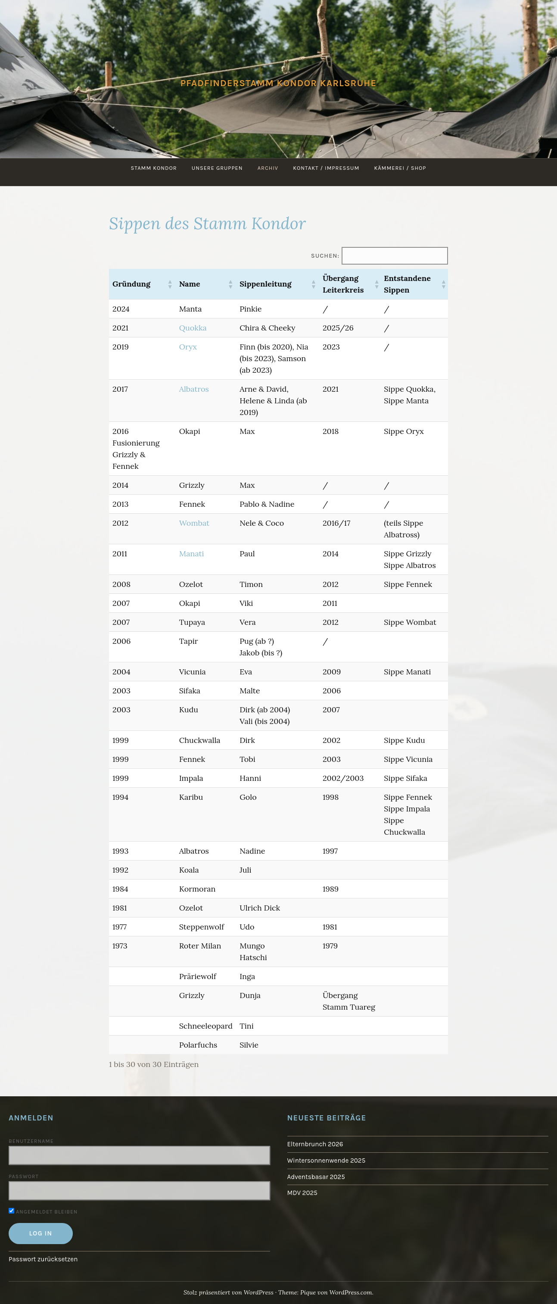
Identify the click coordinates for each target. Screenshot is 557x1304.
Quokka (193, 328)
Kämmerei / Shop (400, 168)
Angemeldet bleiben (43, 1212)
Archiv (268, 168)
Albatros (194, 389)
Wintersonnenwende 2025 (326, 1160)
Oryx (188, 347)
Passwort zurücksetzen (43, 1259)
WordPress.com (351, 1292)
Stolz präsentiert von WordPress (229, 1292)
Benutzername (31, 1141)
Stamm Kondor (154, 168)
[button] (169, 284)
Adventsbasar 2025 (316, 1177)
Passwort (24, 1176)
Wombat (194, 523)
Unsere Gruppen (217, 168)
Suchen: (325, 255)
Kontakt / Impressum (326, 168)
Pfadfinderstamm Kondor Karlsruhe (278, 83)
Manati (191, 553)
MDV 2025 (302, 1193)
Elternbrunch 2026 (315, 1144)
